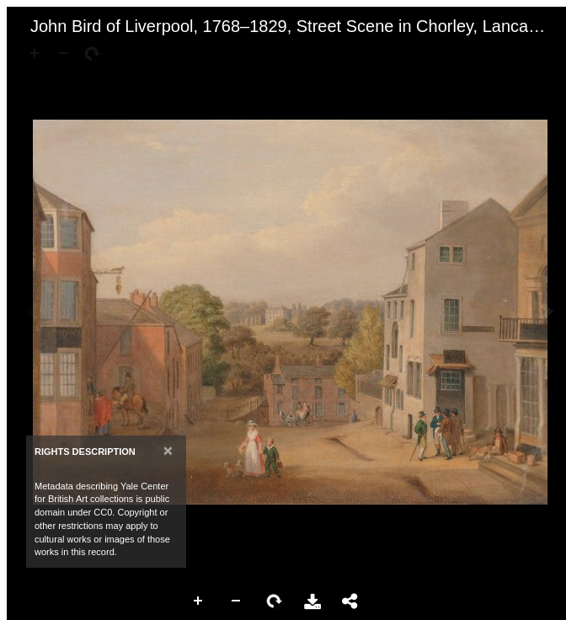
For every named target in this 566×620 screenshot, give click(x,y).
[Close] (168, 450)
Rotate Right (274, 601)
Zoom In (198, 601)
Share (350, 601)
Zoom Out (236, 601)
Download (312, 601)
